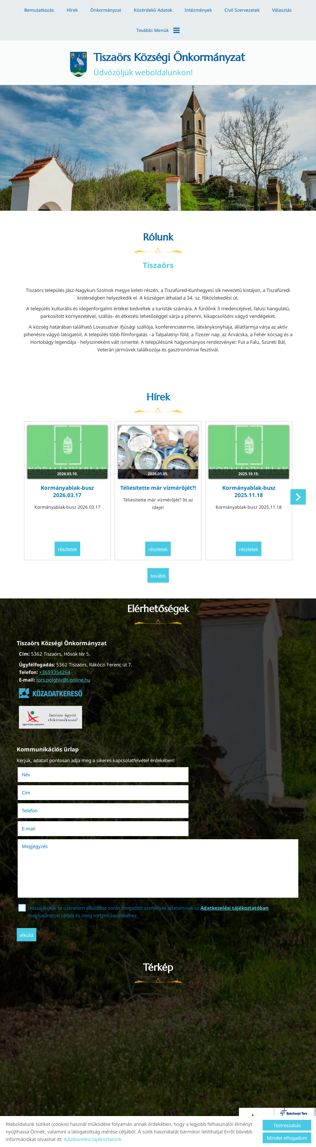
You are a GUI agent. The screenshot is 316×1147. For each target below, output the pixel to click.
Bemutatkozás (39, 10)
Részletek (70, 553)
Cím (167, 777)
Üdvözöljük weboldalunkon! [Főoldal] (170, 64)
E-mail (178, 795)
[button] (297, 501)
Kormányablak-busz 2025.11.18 (246, 488)
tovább (158, 579)
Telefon (40, 795)
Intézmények (198, 10)
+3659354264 (54, 675)
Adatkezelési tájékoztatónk (93, 1139)
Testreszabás (287, 1125)
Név (37, 777)
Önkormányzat (105, 10)
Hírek (72, 10)
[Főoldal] (73, 63)
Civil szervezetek (241, 10)
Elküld (28, 901)
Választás (282, 10)
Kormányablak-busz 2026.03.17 (70, 488)
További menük (158, 30)
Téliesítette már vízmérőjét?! (158, 485)
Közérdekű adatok (153, 10)
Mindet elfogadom (287, 1138)
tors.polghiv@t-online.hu (63, 683)
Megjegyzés (37, 812)
